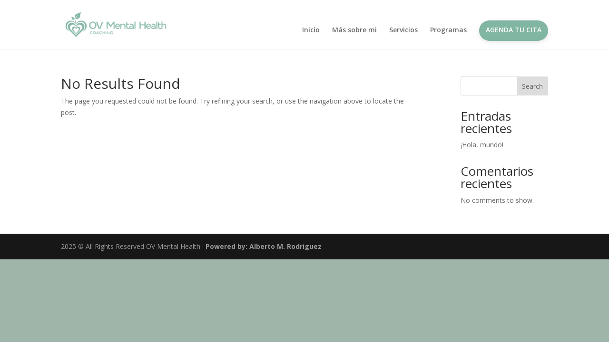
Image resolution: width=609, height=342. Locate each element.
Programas (448, 30)
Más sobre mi (354, 30)
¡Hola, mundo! (482, 144)
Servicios (403, 30)
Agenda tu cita (513, 29)
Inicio (311, 30)
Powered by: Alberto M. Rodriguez (264, 246)
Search (532, 86)
